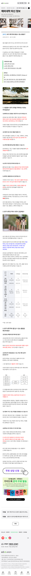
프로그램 (21, 3)
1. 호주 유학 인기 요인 (9, 64)
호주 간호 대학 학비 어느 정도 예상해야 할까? (15, 79)
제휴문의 (20, 532)
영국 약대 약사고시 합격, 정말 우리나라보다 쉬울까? (17, 512)
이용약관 (7, 532)
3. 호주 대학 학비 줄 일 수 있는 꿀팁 (12, 68)
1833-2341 (13, 544)
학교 (25, 3)
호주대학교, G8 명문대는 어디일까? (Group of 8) (15, 76)
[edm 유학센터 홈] (4, 3)
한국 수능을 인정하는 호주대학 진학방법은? (14, 81)
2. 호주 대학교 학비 (8, 66)
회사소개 (3, 532)
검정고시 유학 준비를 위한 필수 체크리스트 (17, 516)
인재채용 (25, 532)
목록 (15, 523)
